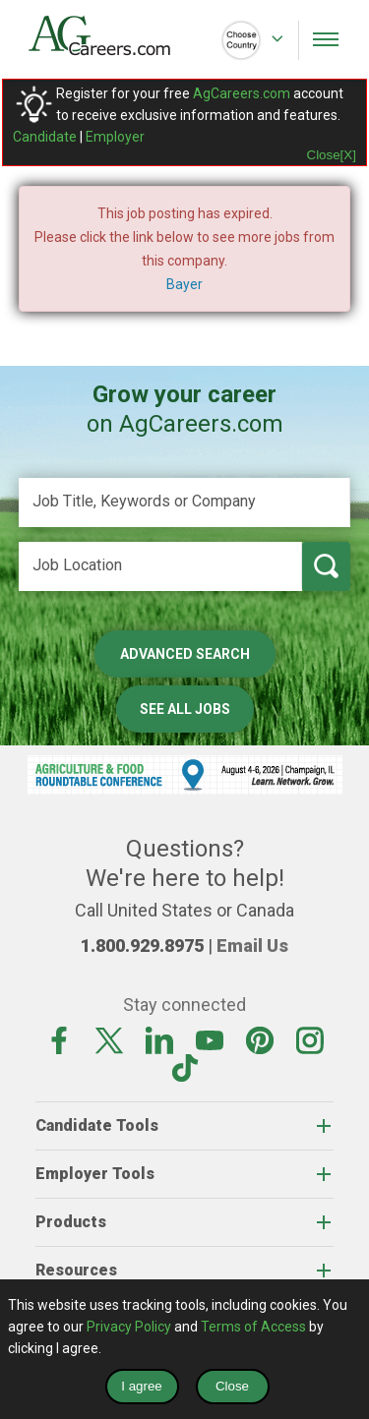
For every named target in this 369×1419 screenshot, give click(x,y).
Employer (115, 137)
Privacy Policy (129, 1326)
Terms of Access (253, 1326)
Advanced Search (185, 654)
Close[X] (331, 155)
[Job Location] (160, 566)
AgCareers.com (241, 93)
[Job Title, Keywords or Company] (185, 502)
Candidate (45, 137)
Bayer (184, 284)
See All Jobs (185, 709)
